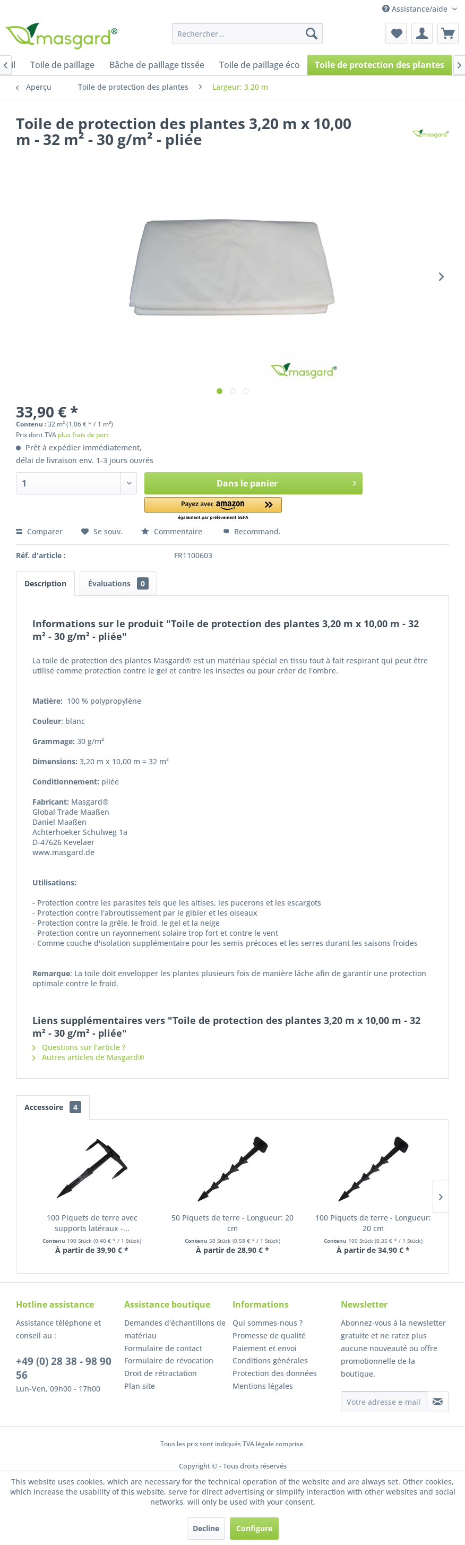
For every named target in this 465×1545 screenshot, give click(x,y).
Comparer (39, 531)
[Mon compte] (422, 33)
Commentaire (172, 531)
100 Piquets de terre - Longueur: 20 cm (373, 1223)
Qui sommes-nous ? (267, 1323)
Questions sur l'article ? (78, 1047)
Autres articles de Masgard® (88, 1057)
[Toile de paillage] (62, 65)
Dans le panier (286, 482)
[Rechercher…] (247, 33)
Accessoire (52, 1107)
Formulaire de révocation (168, 1360)
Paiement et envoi (264, 1348)
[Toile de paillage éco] (259, 65)
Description (45, 583)
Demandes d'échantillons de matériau (175, 1329)
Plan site (139, 1386)
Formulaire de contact (163, 1348)
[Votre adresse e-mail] (384, 1401)
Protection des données (274, 1373)
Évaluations (118, 583)
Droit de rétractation (160, 1373)
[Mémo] (396, 33)
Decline (206, 1528)
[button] (213, 509)
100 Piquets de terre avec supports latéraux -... (92, 1223)
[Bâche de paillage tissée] (157, 65)
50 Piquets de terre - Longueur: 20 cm (232, 1223)
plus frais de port (83, 434)
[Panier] (448, 33)
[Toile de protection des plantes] (379, 65)
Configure (254, 1528)
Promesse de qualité (269, 1335)
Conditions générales (270, 1360)
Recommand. (252, 531)
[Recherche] (311, 33)
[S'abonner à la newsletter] (438, 1401)
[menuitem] (247, 33)
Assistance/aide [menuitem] (416, 9)
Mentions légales (262, 1386)
